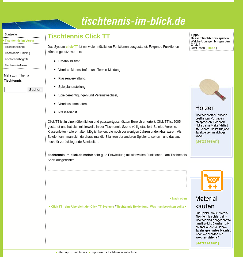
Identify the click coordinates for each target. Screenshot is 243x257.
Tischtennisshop (13, 46)
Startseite (9, 34)
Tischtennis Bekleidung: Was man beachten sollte (151, 206)
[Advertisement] (20, 114)
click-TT (72, 47)
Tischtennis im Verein (18, 40)
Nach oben (178, 198)
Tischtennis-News (14, 65)
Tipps (211, 47)
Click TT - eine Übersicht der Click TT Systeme (81, 206)
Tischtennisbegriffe (15, 59)
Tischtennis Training (16, 53)
